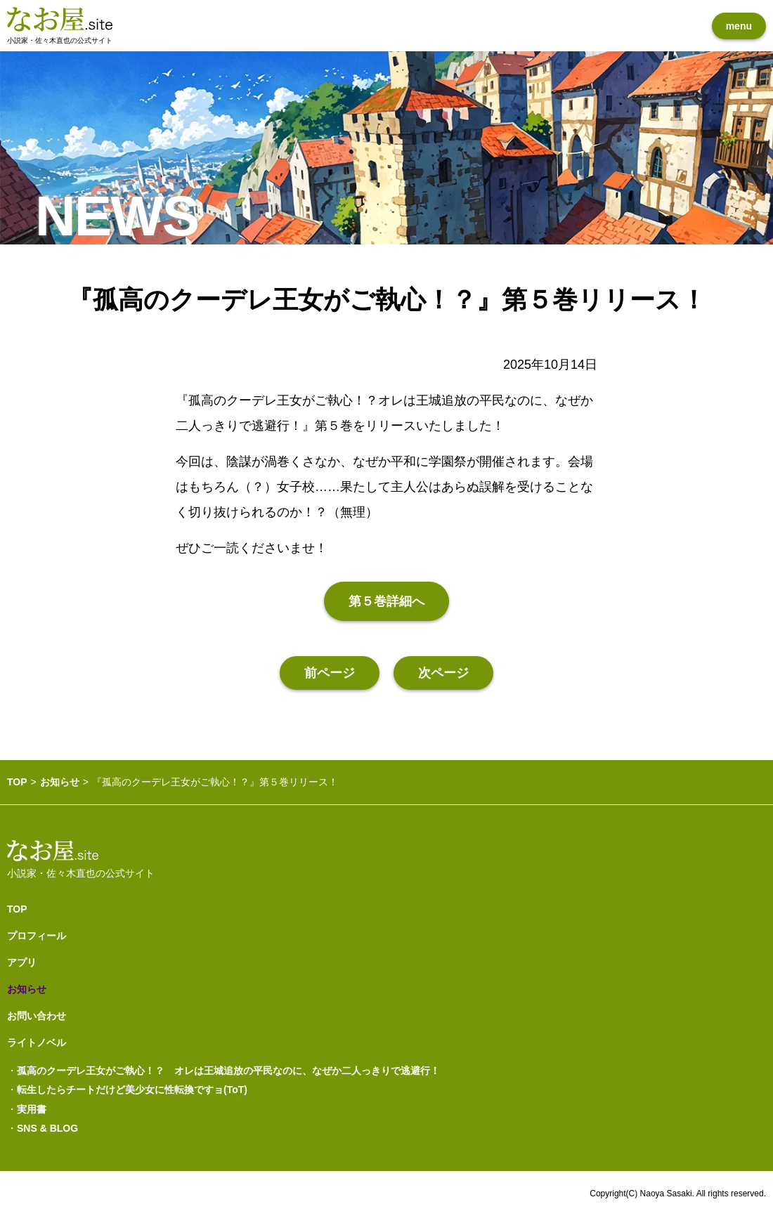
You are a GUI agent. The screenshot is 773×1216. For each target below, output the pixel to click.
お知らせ (59, 781)
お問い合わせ (36, 1015)
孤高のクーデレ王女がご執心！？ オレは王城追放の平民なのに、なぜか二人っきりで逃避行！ (228, 1070)
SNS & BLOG (47, 1128)
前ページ (329, 673)
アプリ (22, 962)
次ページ (443, 673)
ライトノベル (36, 1042)
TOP (17, 781)
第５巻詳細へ (386, 601)
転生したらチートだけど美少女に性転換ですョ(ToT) (132, 1089)
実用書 (31, 1109)
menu (739, 26)
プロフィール (36, 935)
